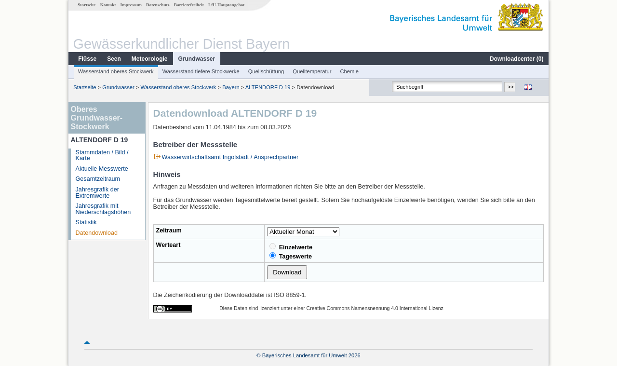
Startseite (86, 4)
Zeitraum (169, 230)
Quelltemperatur (312, 71)
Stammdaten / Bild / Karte (102, 155)
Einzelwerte (290, 247)
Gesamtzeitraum (98, 179)
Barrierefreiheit (189, 4)
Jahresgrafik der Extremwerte (97, 192)
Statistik (86, 222)
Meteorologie (150, 58)
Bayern (230, 87)
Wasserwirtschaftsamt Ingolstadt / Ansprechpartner (230, 157)
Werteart (168, 245)
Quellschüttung (266, 71)
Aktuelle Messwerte (102, 168)
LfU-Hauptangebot (226, 4)
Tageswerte (290, 256)
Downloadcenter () (516, 58)
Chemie (349, 71)
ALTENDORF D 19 (268, 87)
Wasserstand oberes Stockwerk (116, 71)
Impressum (131, 4)
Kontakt (108, 4)
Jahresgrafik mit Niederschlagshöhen (103, 209)
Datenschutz (158, 4)
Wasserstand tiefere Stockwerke (201, 71)
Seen (114, 58)
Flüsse (87, 58)
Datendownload (97, 233)
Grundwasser (196, 58)
